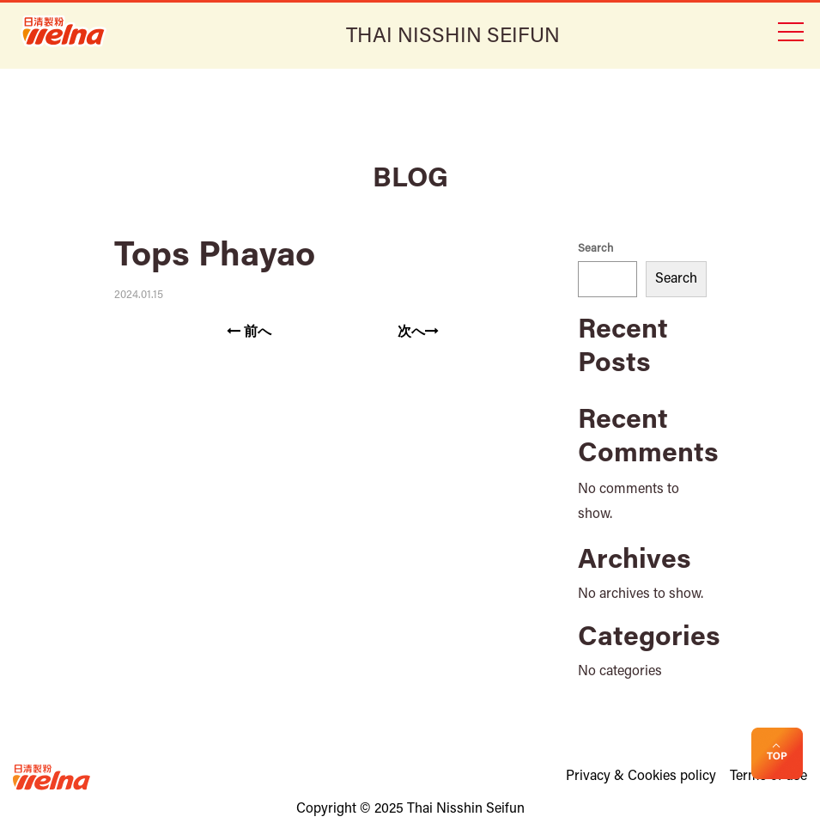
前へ (249, 331)
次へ (418, 331)
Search (595, 248)
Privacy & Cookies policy (641, 776)
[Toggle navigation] (789, 30)
